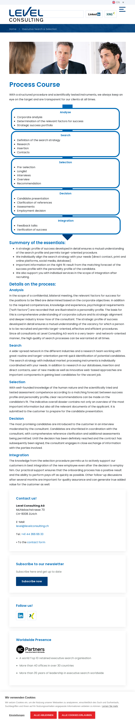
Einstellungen (16, 715)
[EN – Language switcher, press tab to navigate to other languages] (118, 2)
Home (12, 29)
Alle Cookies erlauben (77, 715)
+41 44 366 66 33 (32, 534)
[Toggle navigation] (122, 8)
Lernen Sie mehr (110, 706)
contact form (36, 542)
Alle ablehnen (43, 715)
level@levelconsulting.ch (32, 526)
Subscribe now (32, 581)
